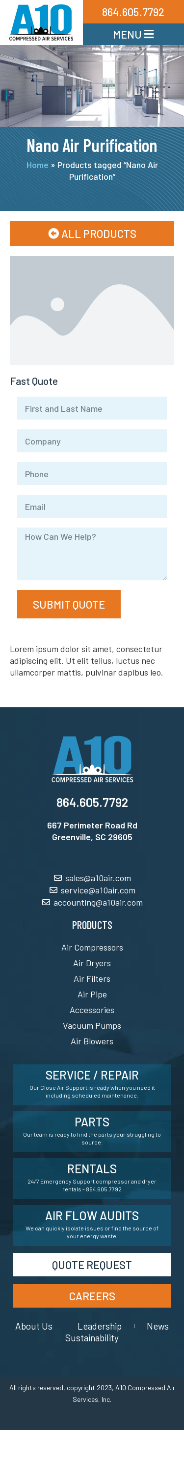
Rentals (92, 1169)
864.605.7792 (92, 802)
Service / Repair (92, 1075)
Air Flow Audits (92, 1215)
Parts (92, 1122)
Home (37, 164)
